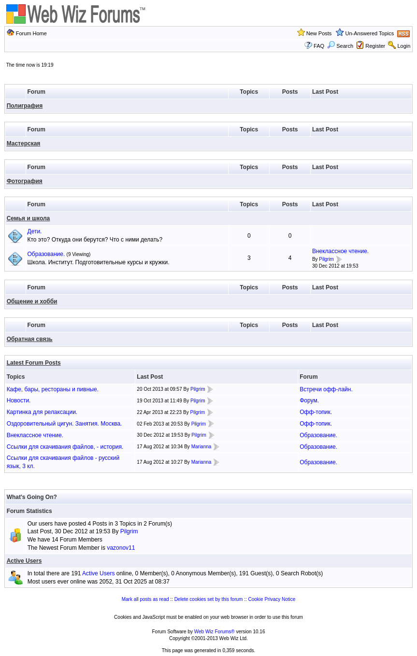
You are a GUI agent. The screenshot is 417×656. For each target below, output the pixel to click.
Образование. (46, 254)
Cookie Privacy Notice (272, 599)
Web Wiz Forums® (214, 631)
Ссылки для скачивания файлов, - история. (65, 446)
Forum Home (31, 33)
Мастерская (24, 143)
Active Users (24, 560)
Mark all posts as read (145, 599)
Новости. (19, 400)
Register (375, 46)
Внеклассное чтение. (340, 251)
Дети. (35, 231)
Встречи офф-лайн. (326, 389)
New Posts (319, 33)
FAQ (319, 46)
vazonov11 (121, 547)
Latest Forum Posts (34, 362)
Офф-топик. (316, 412)
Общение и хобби (32, 301)
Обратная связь (30, 339)
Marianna (201, 446)
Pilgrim (326, 259)
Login (403, 46)
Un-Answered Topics (369, 33)
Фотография (25, 181)
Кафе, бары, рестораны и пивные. (53, 389)
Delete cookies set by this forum (208, 599)
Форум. (309, 400)
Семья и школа (28, 218)
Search (340, 46)
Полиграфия (25, 105)
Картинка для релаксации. (42, 412)
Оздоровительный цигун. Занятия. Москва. (64, 423)
